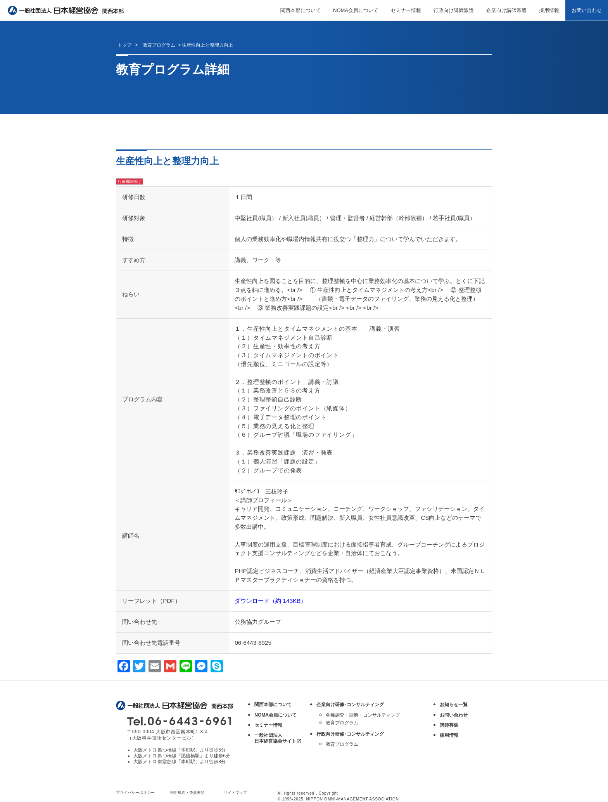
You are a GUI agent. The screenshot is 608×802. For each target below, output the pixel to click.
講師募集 (449, 725)
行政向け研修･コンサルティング (350, 734)
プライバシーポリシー (135, 792)
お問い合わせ (587, 10)
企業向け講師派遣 (506, 10)
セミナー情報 (406, 10)
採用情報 (549, 10)
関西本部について (300, 10)
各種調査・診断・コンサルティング (363, 715)
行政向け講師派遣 (454, 10)
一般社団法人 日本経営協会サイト (278, 738)
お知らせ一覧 (454, 704)
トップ (124, 45)
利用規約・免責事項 (187, 792)
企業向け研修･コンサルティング (350, 704)
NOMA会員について (355, 10)
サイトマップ (235, 792)
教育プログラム (342, 723)
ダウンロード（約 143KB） (270, 600)
